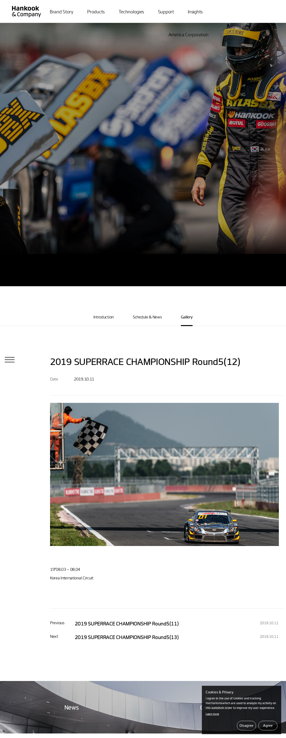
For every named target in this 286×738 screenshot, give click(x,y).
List (10, 359)
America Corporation (189, 34)
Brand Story (61, 11)
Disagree (246, 725)
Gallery (187, 317)
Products (96, 11)
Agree (267, 725)
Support (166, 11)
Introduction (103, 317)
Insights (195, 11)
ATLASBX (26, 9)
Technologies (131, 11)
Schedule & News (147, 317)
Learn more (212, 714)
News (71, 707)
